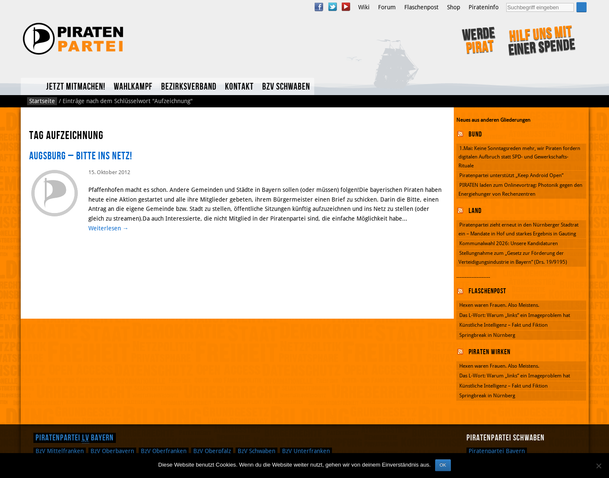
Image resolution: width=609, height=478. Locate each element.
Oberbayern (112, 451)
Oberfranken (164, 451)
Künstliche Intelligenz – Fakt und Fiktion (503, 325)
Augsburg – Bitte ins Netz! (80, 156)
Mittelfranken (60, 451)
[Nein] (598, 466)
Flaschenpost (421, 7)
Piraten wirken (489, 352)
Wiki (364, 7)
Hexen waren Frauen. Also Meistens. (499, 305)
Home (31, 86)
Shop (453, 7)
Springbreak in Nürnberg (487, 335)
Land (475, 211)
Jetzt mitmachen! (75, 87)
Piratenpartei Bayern (75, 438)
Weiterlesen (108, 228)
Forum (387, 7)
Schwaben (256, 451)
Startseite (42, 101)
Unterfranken (306, 451)
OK (443, 464)
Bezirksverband (189, 87)
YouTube (346, 7)
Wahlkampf (133, 87)
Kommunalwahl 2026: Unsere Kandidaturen (508, 243)
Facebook (319, 7)
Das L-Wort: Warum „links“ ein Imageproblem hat (514, 315)
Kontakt (239, 87)
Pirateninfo (484, 7)
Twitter (332, 7)
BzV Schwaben (286, 87)
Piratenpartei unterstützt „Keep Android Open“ (511, 175)
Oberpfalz (212, 451)
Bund (475, 134)
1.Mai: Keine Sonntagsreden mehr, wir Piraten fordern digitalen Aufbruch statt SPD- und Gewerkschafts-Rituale (519, 157)
